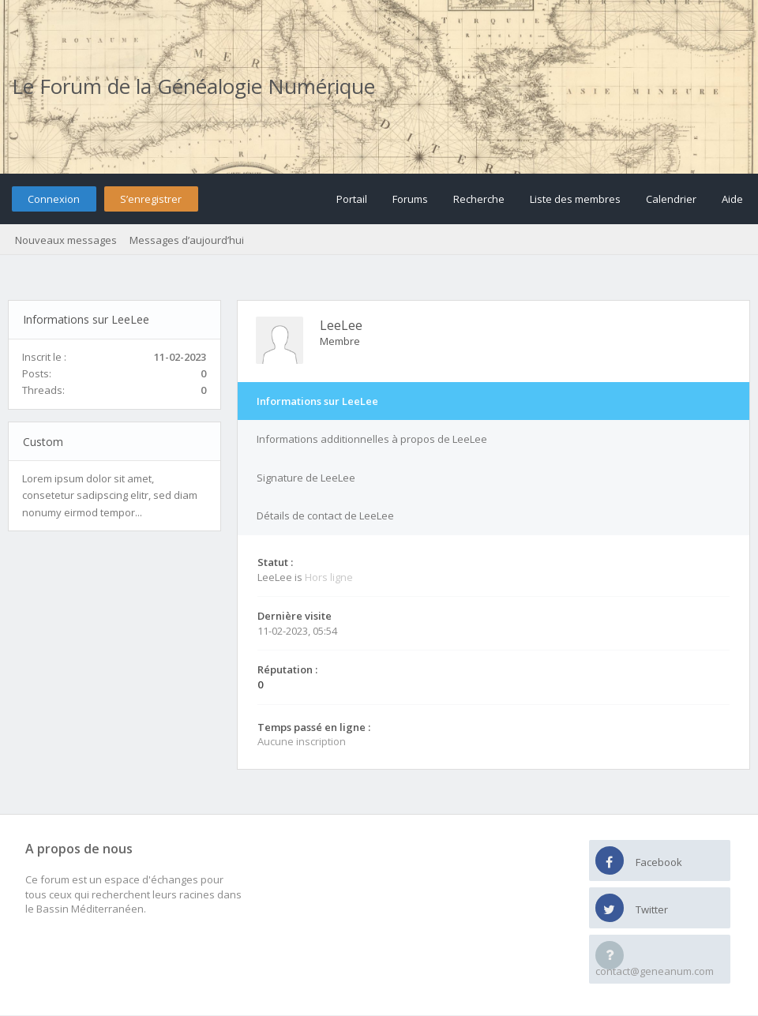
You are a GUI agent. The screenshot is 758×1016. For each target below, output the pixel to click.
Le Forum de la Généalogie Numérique (193, 86)
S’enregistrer (151, 199)
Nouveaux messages (66, 240)
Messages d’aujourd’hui (186, 240)
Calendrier (671, 199)
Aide (732, 199)
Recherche (479, 199)
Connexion (54, 199)
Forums (410, 199)
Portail (351, 199)
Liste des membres (575, 199)
